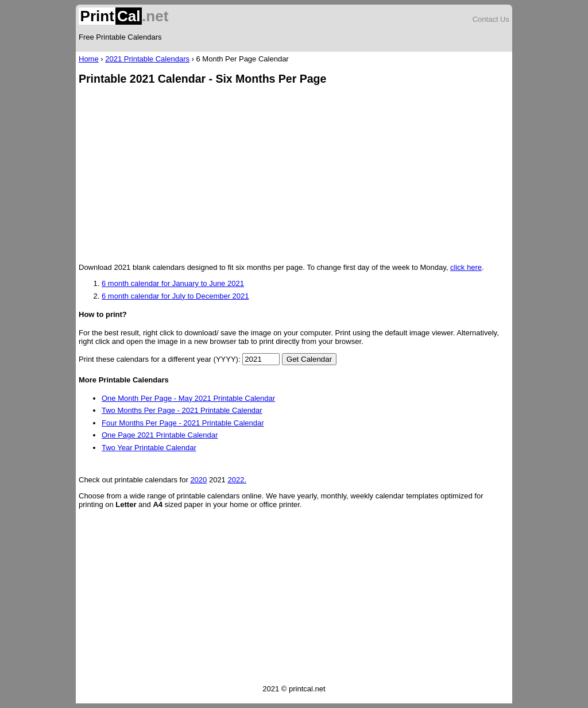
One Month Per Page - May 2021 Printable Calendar (188, 398)
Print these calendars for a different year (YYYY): (160, 359)
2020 (198, 479)
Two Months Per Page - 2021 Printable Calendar (182, 410)
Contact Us (491, 19)
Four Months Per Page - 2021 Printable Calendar (183, 423)
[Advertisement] (294, 175)
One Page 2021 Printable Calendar (160, 435)
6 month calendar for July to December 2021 (175, 296)
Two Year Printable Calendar (149, 447)
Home (89, 59)
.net (123, 16)
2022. (236, 479)
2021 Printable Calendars (147, 59)
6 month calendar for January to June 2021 (173, 283)
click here (466, 267)
